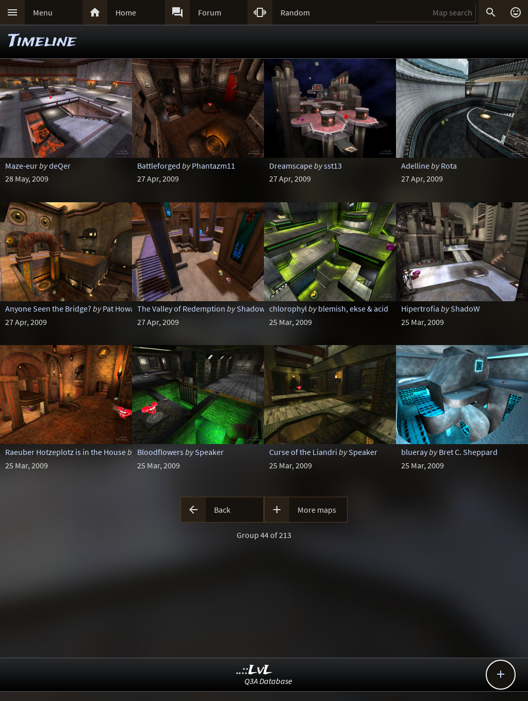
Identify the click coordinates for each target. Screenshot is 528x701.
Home (126, 12)
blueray (414, 452)
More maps (317, 509)
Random (295, 12)
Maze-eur (21, 165)
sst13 (333, 165)
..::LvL (254, 670)
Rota (449, 165)
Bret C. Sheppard (468, 452)
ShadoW (465, 308)
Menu (43, 12)
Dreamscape (290, 165)
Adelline (415, 165)
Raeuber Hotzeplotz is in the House (65, 452)
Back (222, 509)
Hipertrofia (420, 308)
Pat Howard (122, 308)
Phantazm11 (213, 165)
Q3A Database (268, 681)
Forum (209, 12)
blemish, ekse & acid (353, 308)
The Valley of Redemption (181, 308)
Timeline (42, 41)
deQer (60, 165)
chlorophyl (288, 308)
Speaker (209, 452)
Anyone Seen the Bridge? (48, 308)
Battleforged (158, 165)
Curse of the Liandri (303, 452)
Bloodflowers (160, 452)
